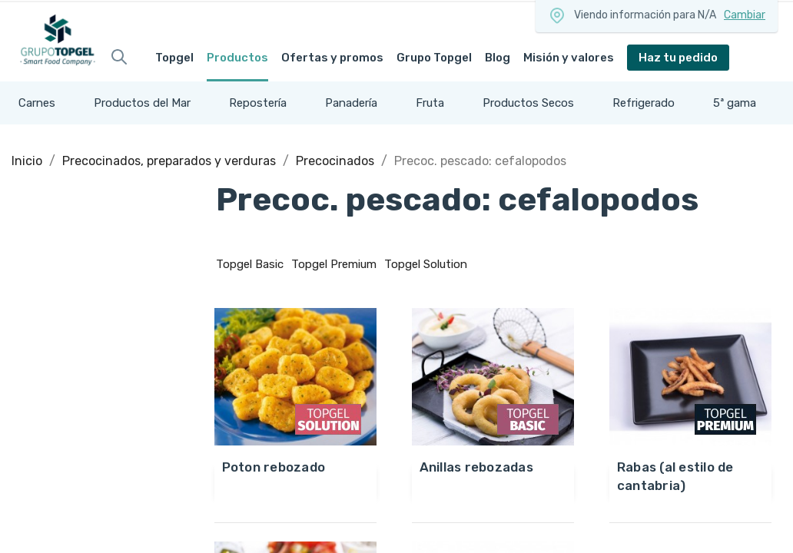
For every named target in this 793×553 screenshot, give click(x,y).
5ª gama (734, 103)
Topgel (174, 58)
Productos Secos (528, 103)
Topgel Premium (334, 264)
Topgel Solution (425, 264)
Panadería (351, 103)
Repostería (258, 103)
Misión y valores (568, 58)
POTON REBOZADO (274, 467)
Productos (237, 58)
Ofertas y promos (332, 58)
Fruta (430, 103)
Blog (497, 58)
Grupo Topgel (434, 58)
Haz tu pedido (678, 58)
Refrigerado (643, 103)
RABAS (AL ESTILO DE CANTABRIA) (675, 476)
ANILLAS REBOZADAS (476, 467)
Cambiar (744, 15)
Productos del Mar (142, 103)
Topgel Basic (250, 264)
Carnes (36, 103)
